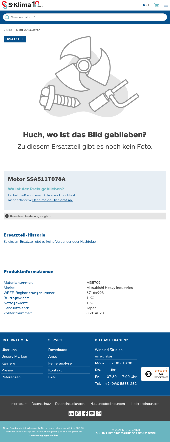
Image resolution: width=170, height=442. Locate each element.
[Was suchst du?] (85, 17)
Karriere (8, 363)
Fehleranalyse (60, 363)
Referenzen (11, 377)
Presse (7, 370)
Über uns (9, 349)
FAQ (52, 377)
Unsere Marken (14, 356)
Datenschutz (41, 404)
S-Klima (8, 29)
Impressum (18, 404)
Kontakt (55, 370)
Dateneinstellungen (70, 404)
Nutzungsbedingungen (107, 404)
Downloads (57, 349)
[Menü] (167, 369)
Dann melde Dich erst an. (52, 200)
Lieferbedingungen (145, 404)
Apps (52, 356)
